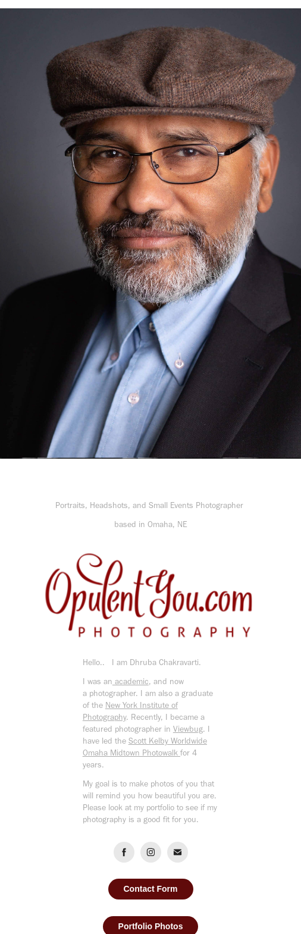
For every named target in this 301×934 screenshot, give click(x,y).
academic (130, 681)
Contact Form (151, 889)
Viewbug (188, 729)
